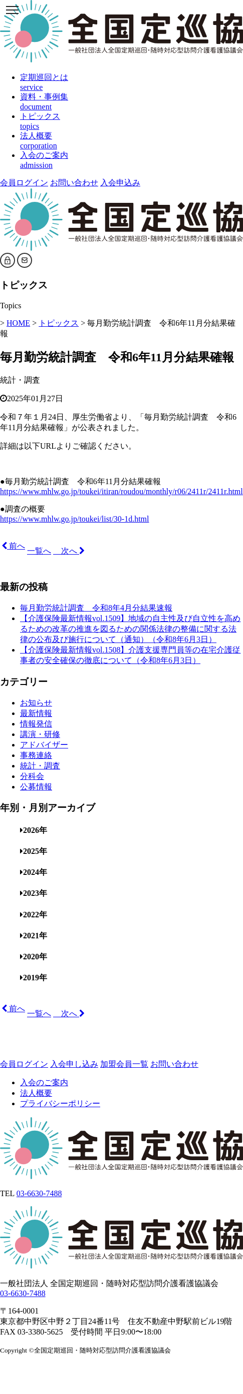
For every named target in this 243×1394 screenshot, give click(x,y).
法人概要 (36, 1093)
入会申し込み (74, 1064)
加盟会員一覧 (124, 1064)
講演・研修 (40, 734)
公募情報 (36, 786)
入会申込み (120, 182)
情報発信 (36, 723)
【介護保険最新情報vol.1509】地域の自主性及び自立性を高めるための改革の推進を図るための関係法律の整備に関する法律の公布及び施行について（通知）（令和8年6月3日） (130, 629)
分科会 (32, 776)
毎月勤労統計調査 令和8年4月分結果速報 (96, 608)
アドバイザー (44, 744)
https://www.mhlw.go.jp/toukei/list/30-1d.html (74, 519)
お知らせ (36, 702)
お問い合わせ (74, 182)
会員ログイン (24, 182)
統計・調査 (20, 380)
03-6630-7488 (39, 1193)
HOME (18, 323)
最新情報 (36, 713)
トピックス (59, 323)
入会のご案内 (44, 1082)
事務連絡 (36, 755)
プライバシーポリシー (60, 1103)
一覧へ (39, 551)
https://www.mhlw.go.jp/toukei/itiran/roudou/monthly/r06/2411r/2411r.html (121, 491)
